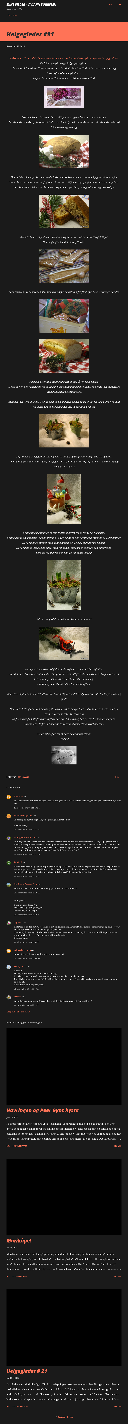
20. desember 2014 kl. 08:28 (27, 892)
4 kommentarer (19, 1146)
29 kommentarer (20, 1406)
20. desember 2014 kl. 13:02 (27, 958)
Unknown (18, 796)
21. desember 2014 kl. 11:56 (26, 1005)
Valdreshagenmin (22, 950)
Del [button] (116, 777)
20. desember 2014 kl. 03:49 (27, 854)
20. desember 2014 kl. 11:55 (26, 942)
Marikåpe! (18, 1240)
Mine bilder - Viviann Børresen (31, 4)
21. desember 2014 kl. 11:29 (26, 989)
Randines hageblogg (23, 815)
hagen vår (19, 922)
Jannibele (18, 862)
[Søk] (110, 4)
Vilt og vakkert (21, 966)
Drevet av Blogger (64, 1417)
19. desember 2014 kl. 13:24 (27, 807)
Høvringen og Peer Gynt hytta (42, 1110)
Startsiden (12, 15)
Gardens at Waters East (25, 884)
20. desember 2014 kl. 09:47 (27, 914)
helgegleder (23, 777)
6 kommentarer (19, 1276)
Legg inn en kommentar (18, 1011)
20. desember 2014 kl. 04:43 (27, 876)
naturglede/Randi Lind (25, 837)
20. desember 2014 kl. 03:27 (27, 829)
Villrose (17, 996)
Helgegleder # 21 (26, 1370)
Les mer (118, 1146)
